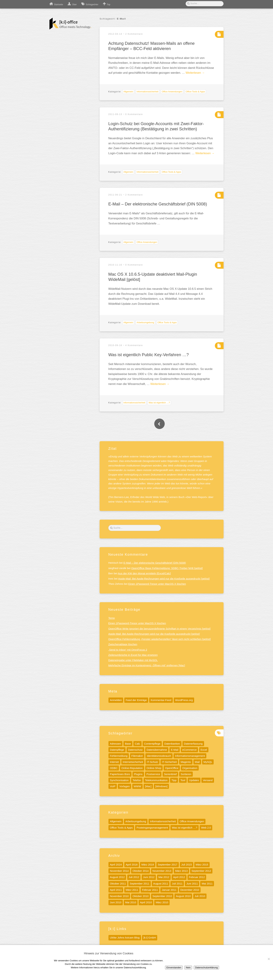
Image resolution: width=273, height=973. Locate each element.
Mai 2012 (163, 877)
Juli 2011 (177, 883)
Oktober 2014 (140, 870)
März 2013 (181, 870)
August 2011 (160, 883)
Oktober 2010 (140, 896)
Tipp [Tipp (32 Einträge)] (174, 780)
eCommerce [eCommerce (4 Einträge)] (189, 749)
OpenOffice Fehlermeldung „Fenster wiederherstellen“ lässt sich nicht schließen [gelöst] (159, 639)
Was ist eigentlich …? (159, 402)
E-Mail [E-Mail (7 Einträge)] (174, 749)
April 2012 (179, 877)
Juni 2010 (115, 902)
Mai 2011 (207, 883)
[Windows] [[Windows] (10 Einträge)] (161, 786)
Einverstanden (173, 967)
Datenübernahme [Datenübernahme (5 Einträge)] (157, 749)
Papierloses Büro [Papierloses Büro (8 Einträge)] (120, 774)
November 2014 (119, 870)
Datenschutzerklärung (206, 967)
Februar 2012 (197, 877)
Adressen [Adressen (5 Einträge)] (115, 743)
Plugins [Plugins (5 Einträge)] (138, 774)
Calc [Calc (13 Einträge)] (137, 743)
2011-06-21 (115, 195)
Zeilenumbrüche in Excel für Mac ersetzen (133, 654)
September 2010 (162, 896)
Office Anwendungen (172, 91)
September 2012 (201, 870)
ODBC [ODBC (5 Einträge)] (114, 768)
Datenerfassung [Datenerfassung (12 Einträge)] (193, 743)
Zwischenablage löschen (122, 644)
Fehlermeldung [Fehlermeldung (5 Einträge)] (118, 755)
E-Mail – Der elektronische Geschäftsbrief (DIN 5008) (157, 204)
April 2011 (116, 889)
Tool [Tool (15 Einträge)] (182, 780)
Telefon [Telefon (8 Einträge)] (136, 780)
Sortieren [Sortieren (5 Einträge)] (186, 774)
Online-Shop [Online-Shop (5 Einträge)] (154, 768)
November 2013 (162, 870)
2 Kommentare (134, 34)
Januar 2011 (169, 889)
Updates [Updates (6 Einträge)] (194, 780)
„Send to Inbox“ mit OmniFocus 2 (127, 649)
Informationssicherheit (147, 91)
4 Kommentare (134, 345)
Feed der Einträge (136, 700)
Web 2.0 (206, 827)
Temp (111, 617)
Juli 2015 (186, 864)
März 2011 (132, 889)
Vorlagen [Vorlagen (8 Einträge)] (124, 786)
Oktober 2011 (118, 883)
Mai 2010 (130, 902)
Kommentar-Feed (161, 700)
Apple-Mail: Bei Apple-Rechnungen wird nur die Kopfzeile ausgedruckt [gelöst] (164, 578)
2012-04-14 (115, 34)
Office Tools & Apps (195, 91)
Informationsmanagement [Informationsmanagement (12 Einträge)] (190, 755)
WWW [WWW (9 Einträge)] (137, 786)
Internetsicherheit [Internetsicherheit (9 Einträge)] (133, 761)
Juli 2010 (200, 896)
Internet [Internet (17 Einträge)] (114, 761)
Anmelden (116, 700)
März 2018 (147, 864)
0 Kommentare (134, 114)
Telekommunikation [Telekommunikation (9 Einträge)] (156, 780)
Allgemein (128, 91)
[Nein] (268, 959)
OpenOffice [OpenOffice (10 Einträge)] (171, 768)
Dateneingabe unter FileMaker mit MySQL (133, 660)
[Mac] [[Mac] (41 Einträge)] (148, 786)
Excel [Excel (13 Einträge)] (204, 749)
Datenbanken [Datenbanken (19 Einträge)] (172, 743)
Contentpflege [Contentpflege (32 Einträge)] (152, 743)
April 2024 (116, 864)
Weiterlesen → (195, 72)
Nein (188, 967)
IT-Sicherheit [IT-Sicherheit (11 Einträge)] (169, 761)
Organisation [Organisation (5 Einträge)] (189, 768)
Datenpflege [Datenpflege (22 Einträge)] (117, 749)
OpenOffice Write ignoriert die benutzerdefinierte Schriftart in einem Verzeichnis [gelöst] (159, 628)
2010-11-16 (115, 265)
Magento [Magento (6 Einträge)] (186, 761)
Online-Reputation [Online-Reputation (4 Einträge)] (132, 768)
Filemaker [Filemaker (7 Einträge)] (137, 755)
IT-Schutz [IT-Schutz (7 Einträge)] (152, 761)
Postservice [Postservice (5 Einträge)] (153, 774)
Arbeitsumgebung (145, 322)
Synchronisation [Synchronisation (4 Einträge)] (119, 780)
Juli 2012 (134, 877)
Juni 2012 (149, 877)
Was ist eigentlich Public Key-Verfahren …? (148, 354)
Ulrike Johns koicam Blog (125, 937)
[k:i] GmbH (149, 937)
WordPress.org (184, 700)
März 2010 (162, 902)
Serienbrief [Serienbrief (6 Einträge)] (170, 774)
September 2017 (167, 864)
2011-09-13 (115, 114)
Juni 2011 (192, 883)
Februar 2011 (150, 889)
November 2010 (119, 896)
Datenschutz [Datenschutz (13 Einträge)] (135, 749)
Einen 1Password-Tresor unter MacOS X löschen (157, 583)
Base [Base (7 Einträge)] (128, 743)
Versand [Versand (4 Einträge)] (208, 780)
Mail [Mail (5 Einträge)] (197, 761)
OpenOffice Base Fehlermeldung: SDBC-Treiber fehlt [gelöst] (167, 568)
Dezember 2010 (189, 889)
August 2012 (117, 877)
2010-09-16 (115, 345)
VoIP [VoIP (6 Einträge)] (112, 786)
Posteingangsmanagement (152, 827)
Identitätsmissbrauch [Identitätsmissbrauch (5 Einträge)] (159, 755)
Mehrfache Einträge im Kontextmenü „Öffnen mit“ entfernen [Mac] (146, 665)
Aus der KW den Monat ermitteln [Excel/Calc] (144, 573)
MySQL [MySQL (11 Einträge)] (208, 761)
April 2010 (146, 902)
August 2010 (183, 896)
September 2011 (139, 883)
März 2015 (202, 864)
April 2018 (132, 864)
